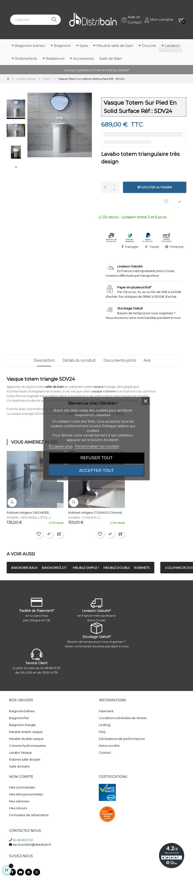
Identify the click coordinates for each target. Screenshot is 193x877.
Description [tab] (44, 360)
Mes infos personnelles (26, 794)
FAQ (102, 732)
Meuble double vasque (26, 739)
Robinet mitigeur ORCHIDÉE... (29, 512)
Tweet (154, 247)
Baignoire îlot (19, 718)
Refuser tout (96, 458)
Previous (16, 95)
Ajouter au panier (154, 187)
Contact (105, 752)
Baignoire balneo (22, 711)
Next (16, 167)
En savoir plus (61, 446)
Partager (132, 247)
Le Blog (104, 725)
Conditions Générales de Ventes (123, 718)
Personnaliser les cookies (97, 446)
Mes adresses (19, 801)
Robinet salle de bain (24, 759)
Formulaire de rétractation (29, 815)
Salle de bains (19, 766)
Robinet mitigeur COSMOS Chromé (95, 512)
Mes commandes (22, 787)
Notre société (109, 745)
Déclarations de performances (122, 739)
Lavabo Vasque (20, 752)
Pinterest (177, 247)
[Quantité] (110, 187)
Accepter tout (96, 470)
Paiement (106, 711)
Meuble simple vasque (26, 732)
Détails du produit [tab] (79, 360)
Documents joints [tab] (119, 360)
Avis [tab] (146, 360)
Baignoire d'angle (22, 725)
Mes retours (18, 808)
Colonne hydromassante (27, 745)
